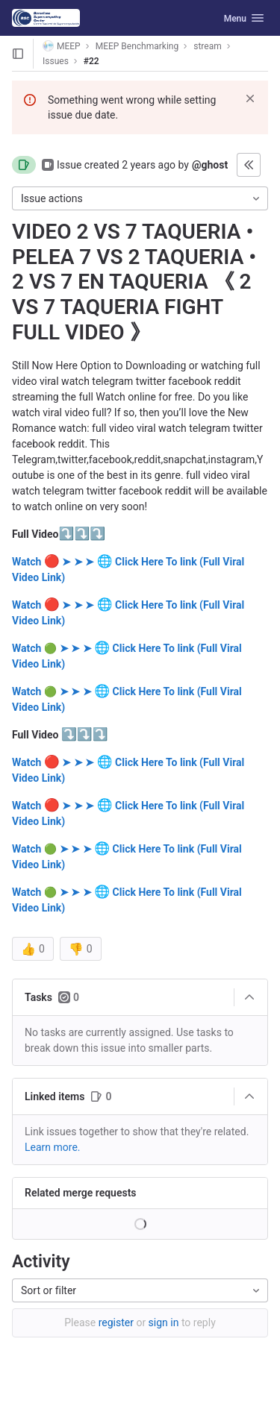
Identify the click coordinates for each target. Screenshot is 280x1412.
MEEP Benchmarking (137, 46)
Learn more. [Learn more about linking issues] (53, 1147)
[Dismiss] (250, 98)
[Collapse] (249, 997)
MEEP (62, 45)
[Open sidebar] (18, 54)
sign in (164, 1322)
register (116, 1322)
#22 (91, 61)
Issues (56, 61)
